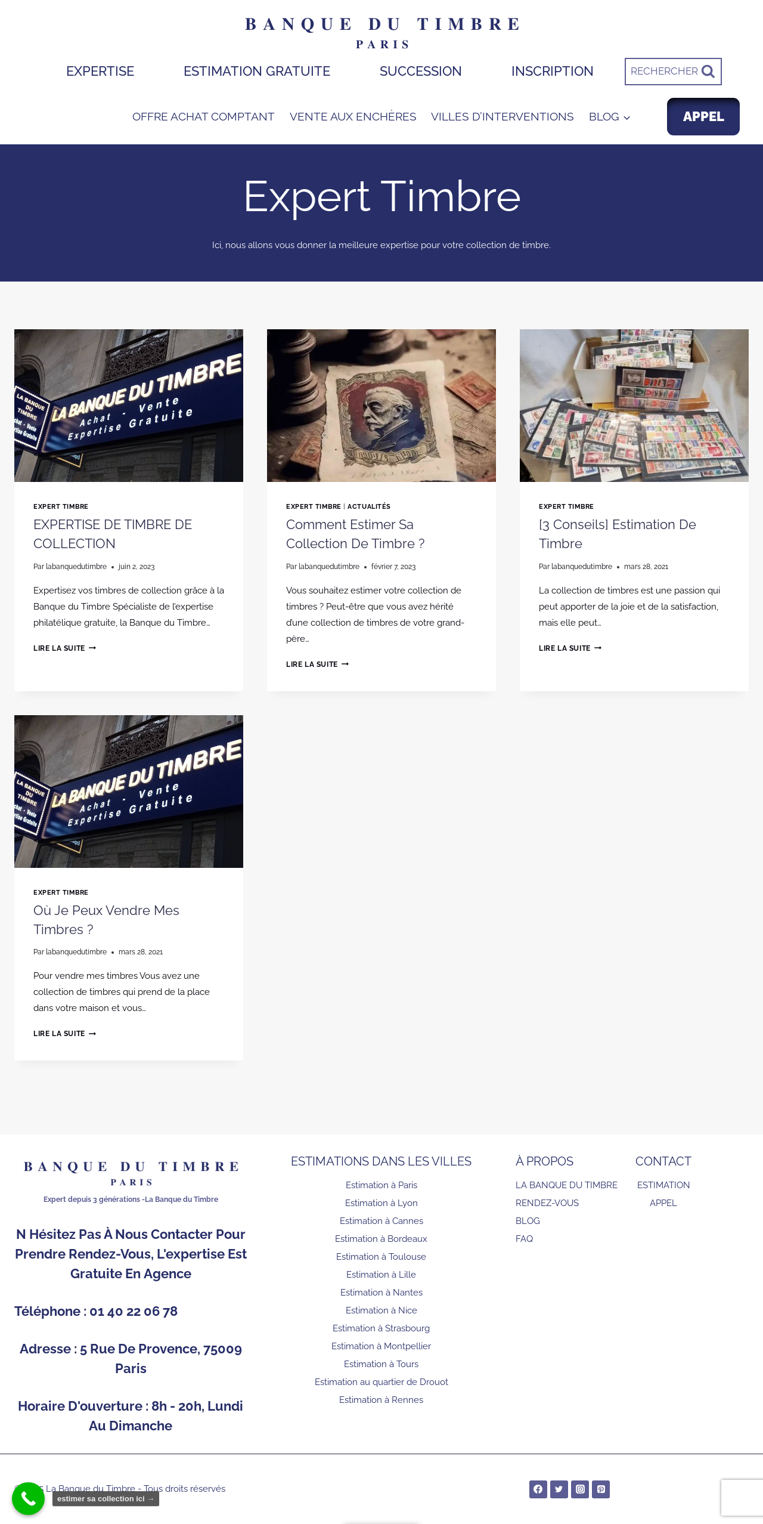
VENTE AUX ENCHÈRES (353, 116)
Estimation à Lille (381, 1274)
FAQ (524, 1239)
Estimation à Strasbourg (381, 1328)
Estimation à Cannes (381, 1221)
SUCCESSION (421, 71)
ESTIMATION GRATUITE (257, 71)
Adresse (47, 1348)
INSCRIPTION (552, 71)
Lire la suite (64, 648)
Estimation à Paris (381, 1185)
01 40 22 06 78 (133, 1311)
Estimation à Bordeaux (381, 1239)
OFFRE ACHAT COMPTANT (203, 116)
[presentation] (128, 405)
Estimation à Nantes (381, 1292)
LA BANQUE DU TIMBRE (567, 1185)
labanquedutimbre (76, 566)
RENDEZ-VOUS (547, 1203)
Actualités (369, 506)
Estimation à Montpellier (381, 1346)
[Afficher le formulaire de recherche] (673, 71)
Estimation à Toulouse (381, 1256)
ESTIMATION (663, 1185)
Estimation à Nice (381, 1310)
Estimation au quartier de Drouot (381, 1382)
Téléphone (48, 1311)
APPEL (703, 116)
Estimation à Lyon (381, 1203)
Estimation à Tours (381, 1364)
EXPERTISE (100, 71)
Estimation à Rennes (381, 1400)
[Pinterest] (601, 1489)
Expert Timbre (61, 506)
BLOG (528, 1221)
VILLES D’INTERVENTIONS (502, 116)
